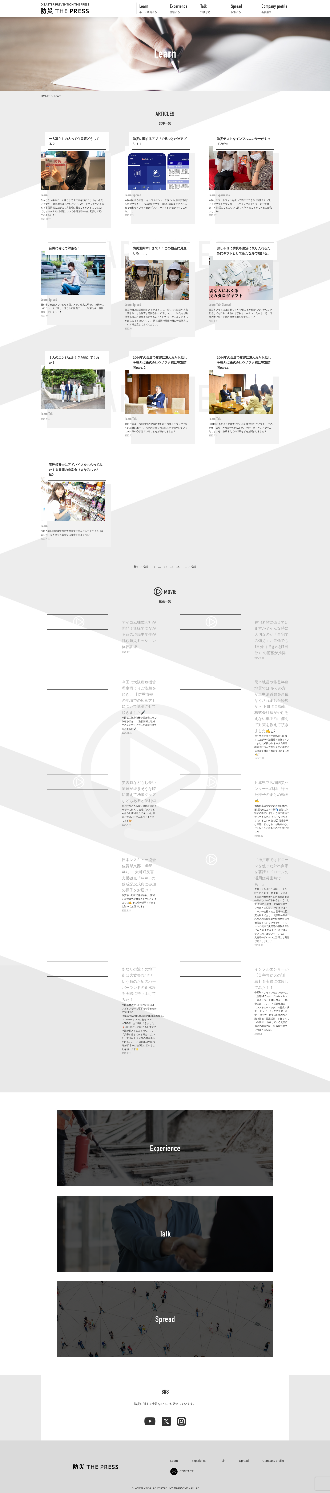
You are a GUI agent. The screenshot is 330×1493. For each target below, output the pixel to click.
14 (178, 566)
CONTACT (182, 1471)
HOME (45, 96)
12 (165, 566)
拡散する (245, 8)
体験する (184, 8)
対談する (214, 8)
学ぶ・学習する (153, 8)
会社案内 (275, 8)
